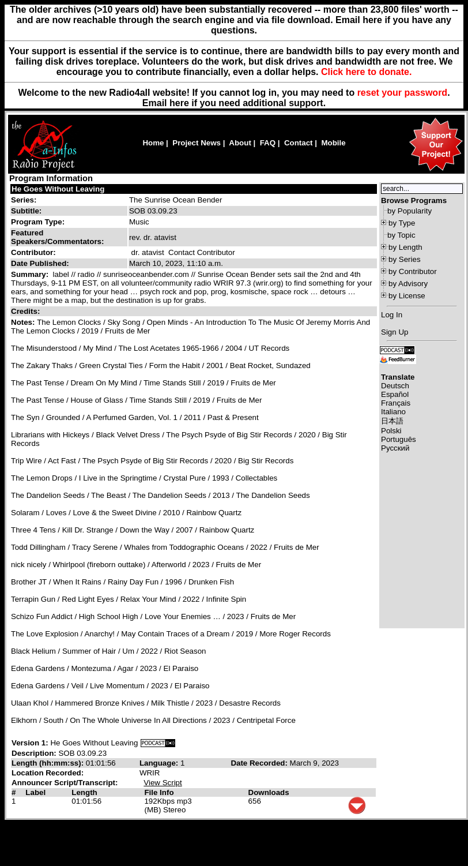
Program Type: (38, 222)
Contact (298, 142)
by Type (401, 223)
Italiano (393, 411)
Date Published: (40, 263)
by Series (404, 259)
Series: (23, 200)
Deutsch (395, 385)
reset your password (402, 93)
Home (153, 142)
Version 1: (30, 742)
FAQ (267, 142)
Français (395, 403)
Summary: (31, 274)
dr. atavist (147, 252)
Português (398, 439)
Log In (391, 314)
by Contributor (412, 271)
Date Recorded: (260, 763)
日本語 (392, 421)
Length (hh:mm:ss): (49, 763)
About (240, 142)
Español (395, 394)
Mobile (333, 142)
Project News (196, 142)
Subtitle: (26, 211)
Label (35, 792)
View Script (163, 782)
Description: (35, 753)
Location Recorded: (48, 772)
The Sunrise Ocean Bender (175, 200)
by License (406, 295)
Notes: (24, 322)
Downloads (268, 792)
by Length (405, 247)
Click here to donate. (366, 72)
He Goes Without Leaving (58, 189)
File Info (158, 792)
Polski (391, 430)
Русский (395, 448)
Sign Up (394, 332)
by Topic (401, 235)
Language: (159, 763)
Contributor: (33, 252)
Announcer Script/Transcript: (65, 782)
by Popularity (409, 211)
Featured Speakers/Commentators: (57, 237)
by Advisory (408, 283)
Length (84, 792)
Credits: (26, 311)
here (179, 103)
